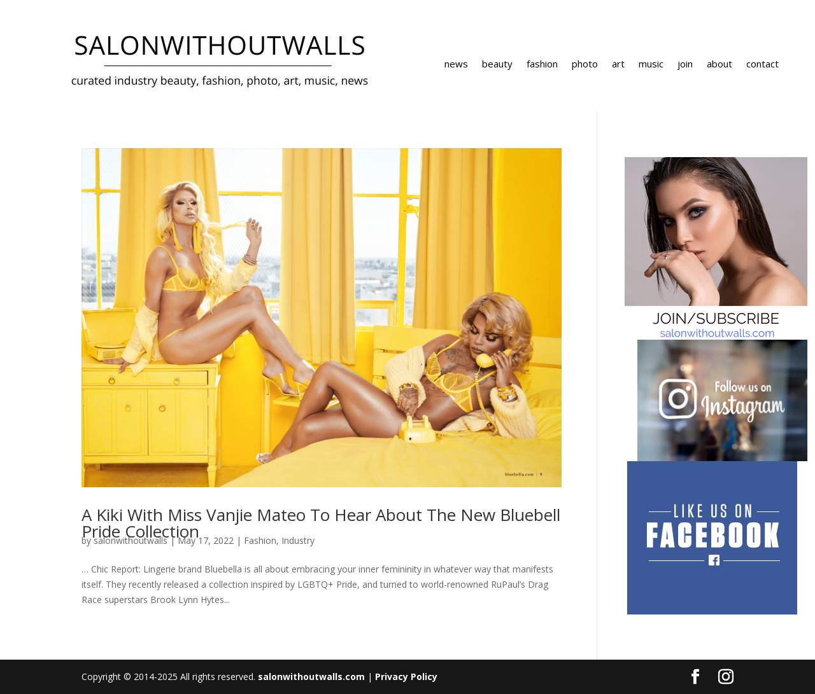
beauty (497, 64)
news (456, 64)
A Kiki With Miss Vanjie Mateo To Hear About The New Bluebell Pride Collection (321, 523)
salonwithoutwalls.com (311, 676)
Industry (298, 540)
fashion (542, 64)
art (618, 64)
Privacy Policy (406, 676)
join (685, 64)
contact (762, 64)
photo (585, 64)
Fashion (260, 540)
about (719, 64)
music (651, 64)
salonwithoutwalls (130, 540)
